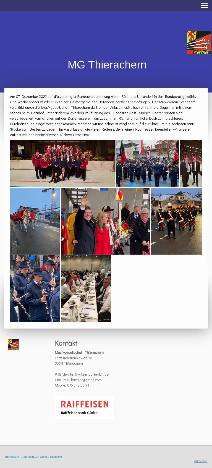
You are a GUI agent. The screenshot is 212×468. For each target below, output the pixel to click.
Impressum (12, 456)
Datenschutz (29, 456)
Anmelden (200, 461)
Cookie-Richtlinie (51, 456)
